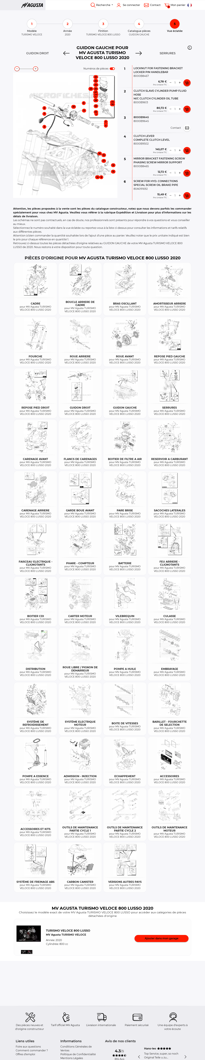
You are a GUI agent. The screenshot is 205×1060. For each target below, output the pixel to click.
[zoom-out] (17, 68)
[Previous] (66, 53)
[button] (190, 47)
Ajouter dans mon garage (161, 938)
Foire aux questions (28, 1046)
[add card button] (187, 82)
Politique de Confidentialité (78, 1054)
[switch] (112, 68)
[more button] (179, 82)
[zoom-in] (35, 68)
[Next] (138, 53)
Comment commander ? (32, 1050)
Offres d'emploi (25, 1054)
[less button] (170, 82)
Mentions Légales (71, 1058)
